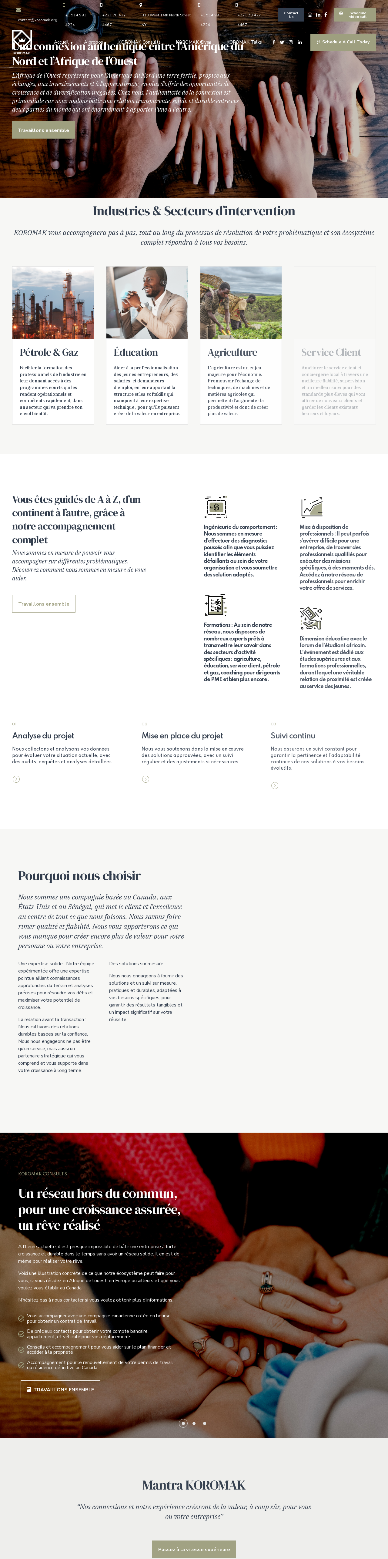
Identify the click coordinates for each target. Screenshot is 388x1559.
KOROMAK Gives (193, 42)
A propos (93, 42)
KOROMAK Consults (139, 42)
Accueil (61, 42)
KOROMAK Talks (244, 42)
